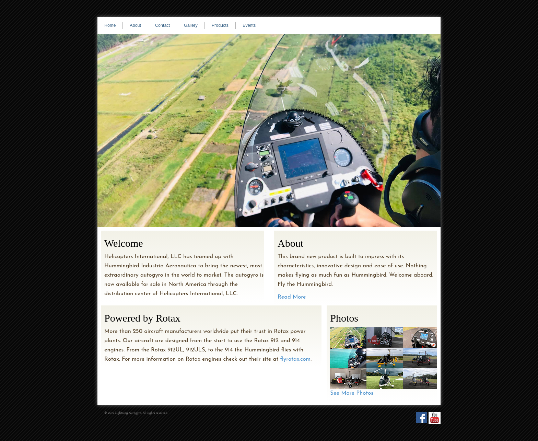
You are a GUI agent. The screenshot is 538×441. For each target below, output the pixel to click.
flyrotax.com (295, 359)
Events (249, 25)
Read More (292, 297)
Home (110, 25)
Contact (162, 25)
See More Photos (351, 393)
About (135, 25)
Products (220, 25)
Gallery (191, 25)
